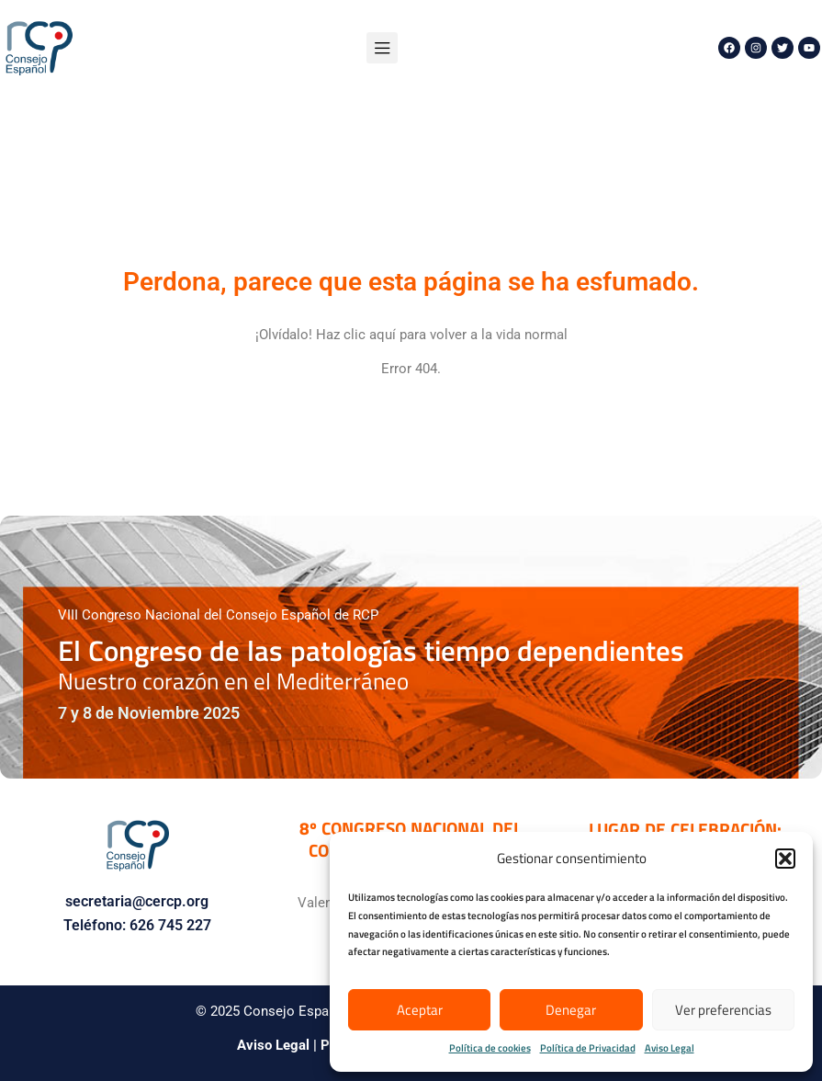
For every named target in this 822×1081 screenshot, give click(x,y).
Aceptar (420, 1009)
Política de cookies (490, 1048)
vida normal (532, 334)
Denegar (571, 1009)
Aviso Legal (669, 1048)
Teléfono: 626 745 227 (137, 925)
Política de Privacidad (588, 1048)
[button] (785, 858)
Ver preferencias (723, 1009)
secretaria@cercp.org (136, 901)
